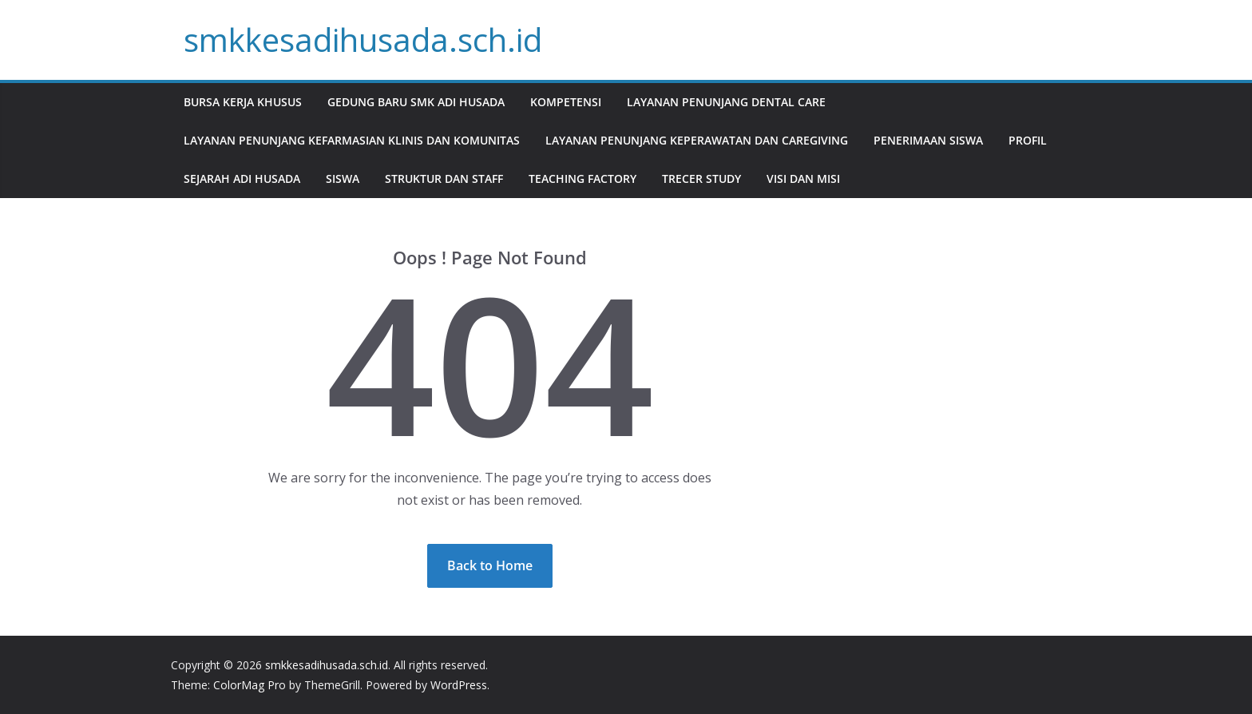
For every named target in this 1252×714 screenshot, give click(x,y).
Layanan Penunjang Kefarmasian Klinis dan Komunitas (352, 140)
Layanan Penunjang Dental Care (726, 101)
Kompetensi (565, 101)
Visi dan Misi (803, 178)
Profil (1027, 140)
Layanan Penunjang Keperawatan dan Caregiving (696, 140)
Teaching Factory (582, 178)
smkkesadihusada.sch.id (363, 39)
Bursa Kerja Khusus (243, 101)
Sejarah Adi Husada (242, 178)
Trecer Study (701, 178)
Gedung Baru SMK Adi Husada (416, 101)
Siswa (342, 178)
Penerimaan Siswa (928, 140)
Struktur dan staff (444, 178)
